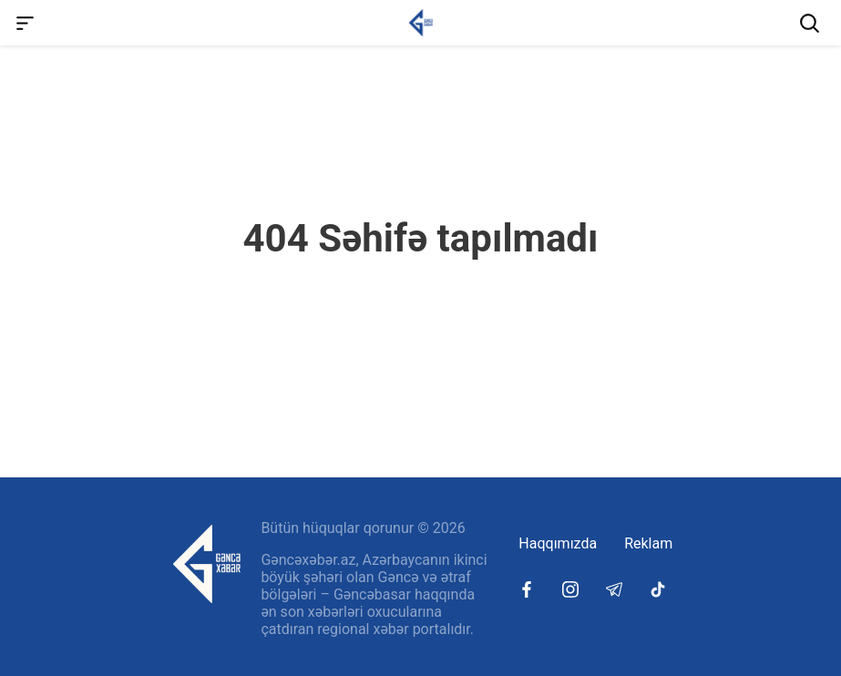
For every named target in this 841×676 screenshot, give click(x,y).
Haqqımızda (557, 543)
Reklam (648, 543)
